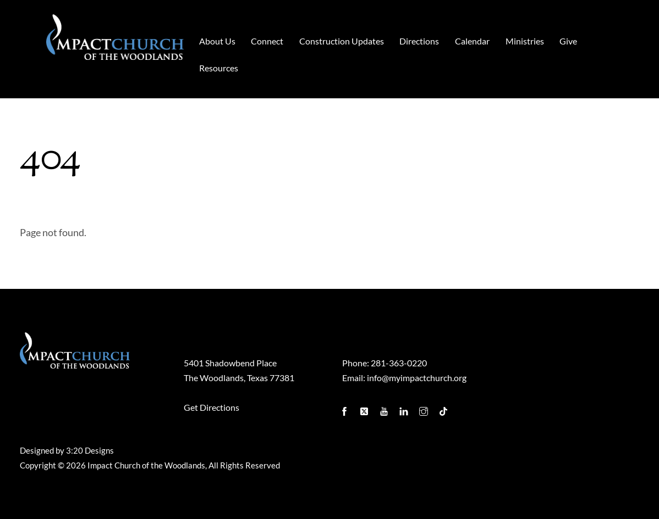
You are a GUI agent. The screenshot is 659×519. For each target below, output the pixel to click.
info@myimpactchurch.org (416, 377)
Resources (218, 68)
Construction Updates (341, 41)
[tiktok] (444, 408)
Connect (267, 41)
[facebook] (345, 408)
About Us (217, 41)
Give (568, 41)
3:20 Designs (90, 450)
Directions (419, 41)
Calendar (472, 41)
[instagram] (424, 408)
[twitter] (365, 408)
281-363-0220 (399, 363)
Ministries (525, 41)
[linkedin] (405, 408)
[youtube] (385, 408)
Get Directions (211, 407)
